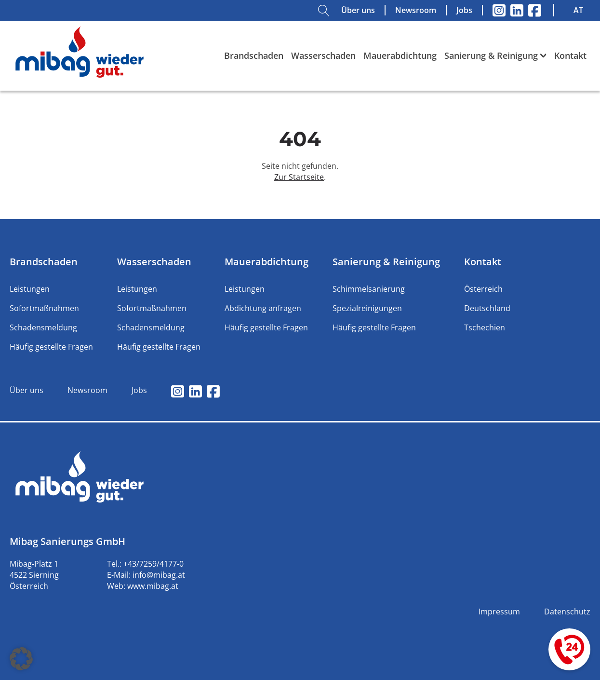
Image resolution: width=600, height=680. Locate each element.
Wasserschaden (323, 55)
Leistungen (30, 289)
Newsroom (415, 10)
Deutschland (487, 308)
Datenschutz (567, 611)
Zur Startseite (299, 177)
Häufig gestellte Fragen (51, 346)
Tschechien (484, 327)
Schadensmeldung (43, 327)
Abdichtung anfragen (263, 308)
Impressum (499, 611)
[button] (21, 659)
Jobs (464, 10)
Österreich (483, 289)
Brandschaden (253, 55)
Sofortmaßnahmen (44, 308)
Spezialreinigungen (367, 308)
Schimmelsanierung (369, 289)
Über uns (358, 10)
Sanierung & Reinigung (495, 55)
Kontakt (570, 55)
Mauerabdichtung (400, 55)
